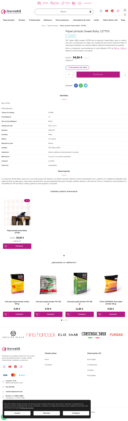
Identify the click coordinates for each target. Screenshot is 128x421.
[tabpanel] (17, 226)
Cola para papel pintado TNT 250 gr (79, 303)
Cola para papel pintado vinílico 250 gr (17, 303)
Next (123, 294)
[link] (101, 11)
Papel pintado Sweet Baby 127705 (17, 232)
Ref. (68, 36)
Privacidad (91, 375)
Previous (5, 294)
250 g (123, 48)
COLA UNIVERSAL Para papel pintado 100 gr (111, 303)
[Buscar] (64, 12)
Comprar (98, 74)
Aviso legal (91, 359)
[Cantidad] (69, 75)
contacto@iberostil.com (14, 391)
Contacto (48, 365)
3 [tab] (67, 321)
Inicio (47, 359)
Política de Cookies (26, 408)
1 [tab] (64, 256)
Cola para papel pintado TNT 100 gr (48, 303)
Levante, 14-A (11, 381)
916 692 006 (10, 387)
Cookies (90, 370)
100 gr (116, 48)
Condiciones (92, 365)
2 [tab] (64, 321)
